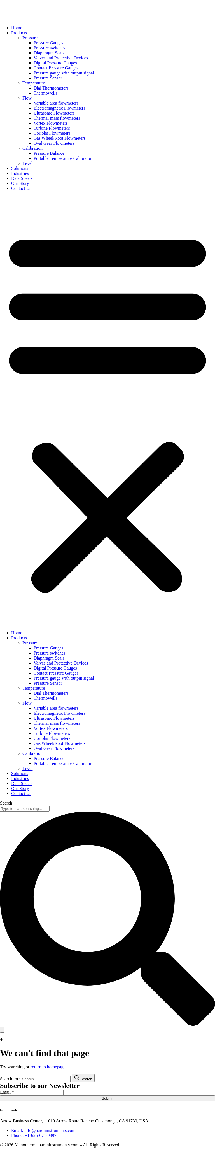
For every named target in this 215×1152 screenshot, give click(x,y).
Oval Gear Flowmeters (54, 143)
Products (19, 32)
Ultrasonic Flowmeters (54, 113)
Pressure (30, 37)
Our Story (20, 183)
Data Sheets (21, 178)
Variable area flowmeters (56, 103)
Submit (107, 1098)
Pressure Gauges (48, 42)
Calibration (32, 148)
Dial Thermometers (51, 88)
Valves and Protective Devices (61, 57)
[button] (107, 410)
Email (7, 1092)
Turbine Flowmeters (52, 128)
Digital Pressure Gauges (55, 63)
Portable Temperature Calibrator (63, 158)
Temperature (33, 83)
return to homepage (48, 1066)
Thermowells (45, 93)
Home (16, 27)
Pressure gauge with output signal (64, 73)
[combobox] (25, 809)
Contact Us (21, 188)
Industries (20, 173)
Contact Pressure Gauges (56, 68)
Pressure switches (49, 47)
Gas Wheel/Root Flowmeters (59, 138)
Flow (27, 98)
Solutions (19, 168)
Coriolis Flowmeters (52, 133)
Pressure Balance (49, 153)
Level (27, 163)
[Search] (2, 1030)
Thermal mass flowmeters (57, 118)
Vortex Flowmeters (51, 123)
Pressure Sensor (48, 78)
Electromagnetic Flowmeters (59, 108)
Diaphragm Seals (49, 52)
